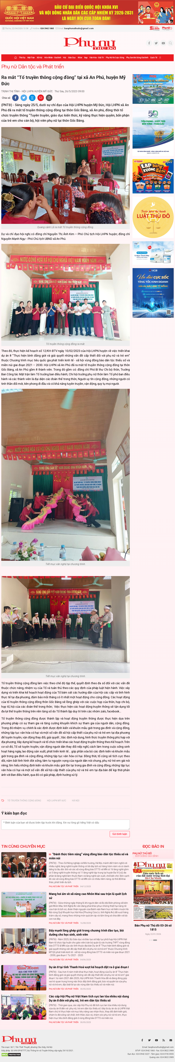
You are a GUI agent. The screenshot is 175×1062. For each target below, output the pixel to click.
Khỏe (80, 57)
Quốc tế (153, 57)
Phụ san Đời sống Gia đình (137, 57)
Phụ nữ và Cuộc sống (115, 57)
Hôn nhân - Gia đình (52, 57)
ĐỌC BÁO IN (153, 846)
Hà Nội (75, 800)
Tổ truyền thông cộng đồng (24, 800)
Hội (64, 57)
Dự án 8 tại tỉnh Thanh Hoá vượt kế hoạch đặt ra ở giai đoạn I (89, 967)
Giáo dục (72, 57)
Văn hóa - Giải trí (96, 57)
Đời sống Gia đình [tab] (146, 856)
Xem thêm (153, 946)
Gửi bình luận (119, 834)
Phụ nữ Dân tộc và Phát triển (32, 66)
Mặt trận (31, 57)
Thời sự (22, 57)
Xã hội (39, 57)
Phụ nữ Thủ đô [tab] (142, 853)
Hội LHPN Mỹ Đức (56, 800)
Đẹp (86, 57)
